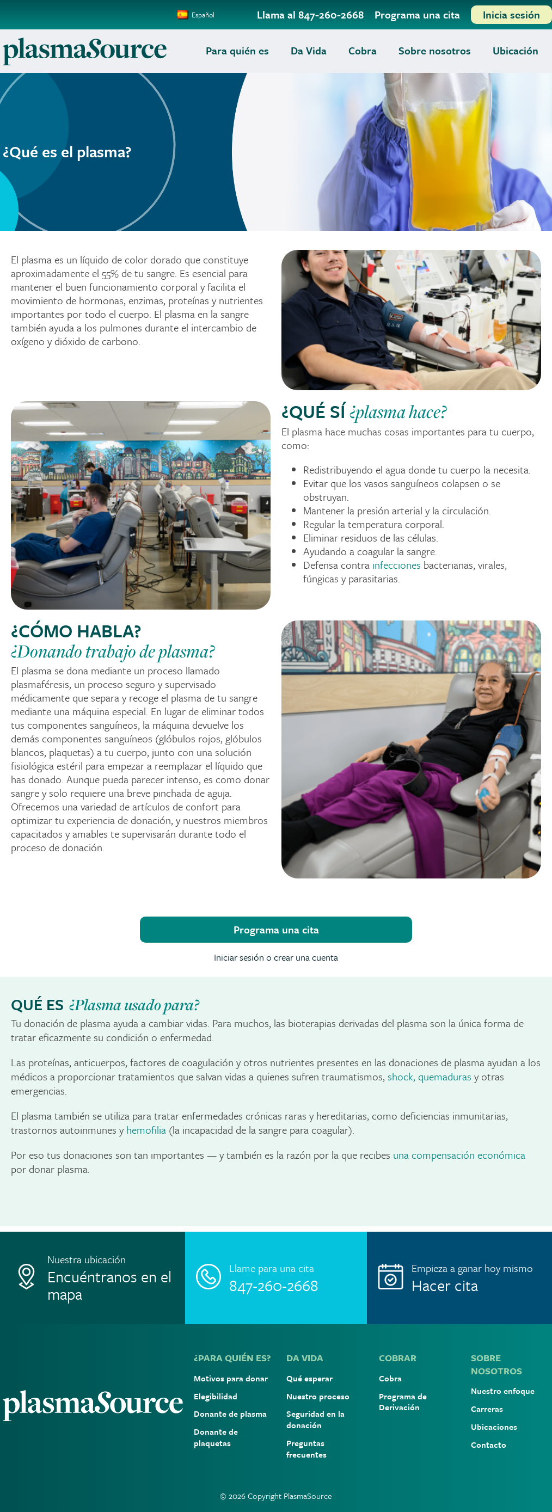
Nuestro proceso (317, 1396)
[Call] (276, 1278)
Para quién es (237, 50)
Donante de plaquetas (216, 1437)
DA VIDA (304, 1357)
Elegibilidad (215, 1396)
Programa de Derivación (403, 1401)
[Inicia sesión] (511, 14)
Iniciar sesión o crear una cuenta (276, 957)
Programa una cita (276, 929)
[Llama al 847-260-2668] (310, 14)
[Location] (94, 1278)
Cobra (362, 50)
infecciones (396, 564)
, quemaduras (442, 1076)
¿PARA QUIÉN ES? (232, 1357)
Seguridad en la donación (315, 1419)
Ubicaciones (494, 1427)
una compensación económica (459, 1154)
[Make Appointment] (458, 1278)
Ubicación (515, 50)
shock (400, 1076)
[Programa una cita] (417, 14)
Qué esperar (309, 1378)
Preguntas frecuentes (306, 1448)
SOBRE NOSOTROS (496, 1364)
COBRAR (397, 1357)
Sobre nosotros (434, 50)
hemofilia (147, 1129)
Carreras (487, 1409)
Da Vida (309, 50)
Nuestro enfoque (503, 1391)
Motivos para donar (231, 1378)
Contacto (488, 1444)
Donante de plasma (230, 1413)
